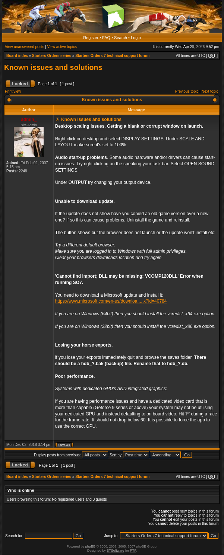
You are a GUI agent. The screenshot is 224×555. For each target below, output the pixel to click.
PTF (133, 550)
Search (120, 37)
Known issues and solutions (53, 67)
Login (136, 37)
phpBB (90, 546)
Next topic (210, 91)
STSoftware (115, 550)
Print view (13, 91)
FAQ (106, 37)
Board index (17, 56)
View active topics (62, 47)
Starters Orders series (51, 56)
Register (90, 37)
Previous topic (187, 91)
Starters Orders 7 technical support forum (112, 56)
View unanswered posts (24, 47)
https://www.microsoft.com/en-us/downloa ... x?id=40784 (111, 301)
